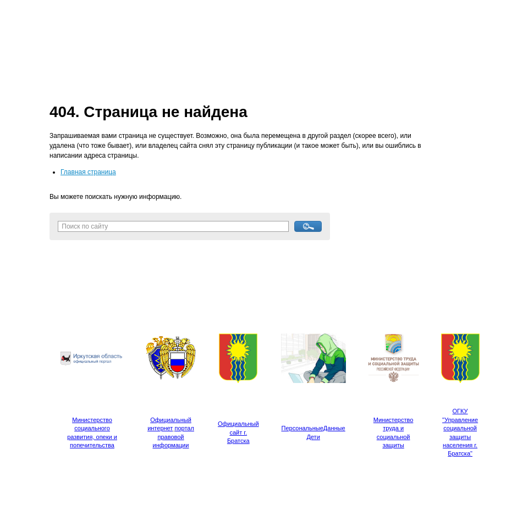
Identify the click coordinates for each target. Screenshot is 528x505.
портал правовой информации (173, 436)
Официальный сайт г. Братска (238, 432)
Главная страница (88, 172)
